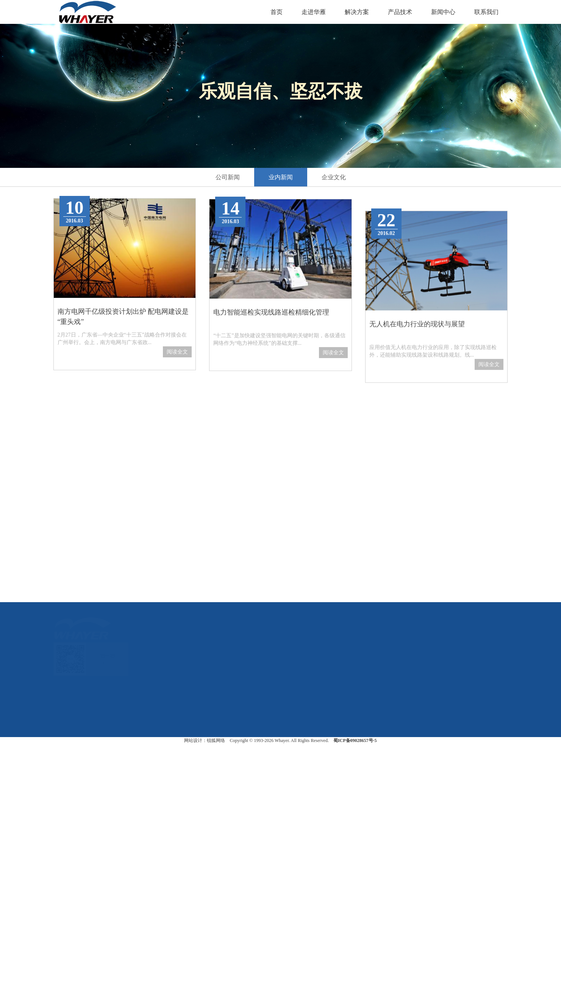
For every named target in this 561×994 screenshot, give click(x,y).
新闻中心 (443, 12)
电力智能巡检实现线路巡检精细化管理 (271, 347)
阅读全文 (177, 361)
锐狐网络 (216, 740)
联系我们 (486, 12)
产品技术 (400, 12)
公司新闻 (228, 177)
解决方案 (357, 12)
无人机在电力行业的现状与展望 (417, 396)
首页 (276, 12)
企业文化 (334, 177)
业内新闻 (281, 177)
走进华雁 (314, 12)
